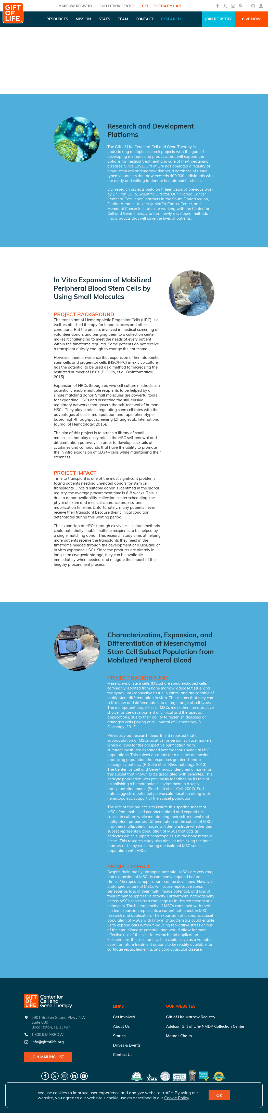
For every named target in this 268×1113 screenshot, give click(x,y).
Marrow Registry (75, 6)
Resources (57, 19)
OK (219, 1095)
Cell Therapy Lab (161, 5)
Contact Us (122, 1054)
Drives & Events (127, 1045)
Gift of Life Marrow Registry (190, 1017)
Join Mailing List (47, 1057)
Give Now (251, 19)
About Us (121, 1026)
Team (123, 19)
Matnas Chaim (179, 1035)
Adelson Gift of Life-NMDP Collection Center (205, 1026)
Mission (83, 19)
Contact (145, 19)
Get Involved (124, 1017)
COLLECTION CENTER (117, 6)
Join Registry (218, 19)
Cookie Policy (176, 1097)
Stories (119, 1035)
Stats (104, 19)
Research (171, 19)
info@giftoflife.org (47, 1041)
